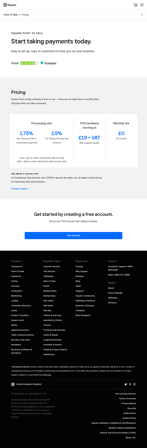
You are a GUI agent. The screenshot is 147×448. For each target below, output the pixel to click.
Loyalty (14, 301)
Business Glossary (85, 305)
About (111, 288)
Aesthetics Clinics (52, 320)
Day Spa (47, 310)
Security (131, 408)
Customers (16, 291)
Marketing (16, 296)
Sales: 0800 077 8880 (119, 275)
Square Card (17, 320)
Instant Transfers (20, 315)
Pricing (79, 266)
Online (14, 281)
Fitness (47, 325)
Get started (73, 235)
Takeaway (48, 276)
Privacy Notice (129, 403)
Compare (80, 310)
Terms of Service (127, 398)
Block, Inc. (131, 438)
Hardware (16, 345)
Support (80, 291)
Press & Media (115, 293)
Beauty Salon (50, 291)
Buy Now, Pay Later (20, 340)
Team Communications (22, 335)
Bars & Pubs (49, 281)
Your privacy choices (125, 394)
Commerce (16, 266)
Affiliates (112, 298)
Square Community (85, 296)
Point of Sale (17, 271)
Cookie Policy (129, 418)
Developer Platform (85, 301)
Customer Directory (21, 305)
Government (129, 413)
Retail (46, 286)
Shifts (14, 325)
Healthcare (49, 354)
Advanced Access (20, 330)
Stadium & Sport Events (55, 349)
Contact (20, 188)
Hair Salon (48, 301)
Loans (14, 310)
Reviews (80, 276)
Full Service (49, 271)
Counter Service (51, 266)
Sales (78, 286)
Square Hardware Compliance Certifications (114, 423)
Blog (78, 281)
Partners (112, 303)
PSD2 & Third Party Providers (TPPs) (118, 433)
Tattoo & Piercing (52, 315)
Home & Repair (50, 335)
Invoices (15, 286)
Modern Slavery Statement (122, 428)
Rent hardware (83, 315)
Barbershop (49, 296)
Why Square (82, 271)
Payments (16, 276)
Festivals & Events (52, 345)
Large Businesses (52, 340)
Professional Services (54, 330)
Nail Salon (48, 305)
